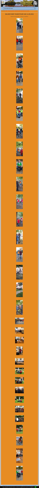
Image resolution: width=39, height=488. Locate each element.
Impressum (5, 485)
